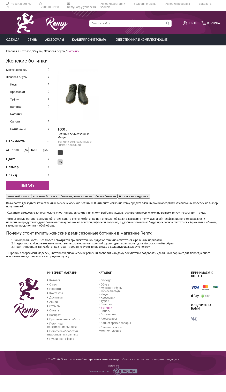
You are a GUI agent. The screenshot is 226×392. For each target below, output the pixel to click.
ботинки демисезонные (76, 196)
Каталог (25, 51)
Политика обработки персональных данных (62, 333)
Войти (190, 23)
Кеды (13, 84)
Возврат (55, 315)
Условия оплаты (145, 3)
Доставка (56, 297)
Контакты (56, 293)
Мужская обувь (16, 69)
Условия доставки (112, 3)
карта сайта (113, 366)
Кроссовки (17, 92)
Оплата (54, 310)
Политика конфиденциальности (62, 325)
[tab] (27, 141)
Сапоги (15, 121)
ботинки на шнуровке (133, 196)
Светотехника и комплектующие (141, 39)
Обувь (32, 39)
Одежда (12, 39)
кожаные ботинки (45, 196)
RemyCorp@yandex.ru (81, 5)
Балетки (16, 106)
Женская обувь (16, 77)
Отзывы (54, 306)
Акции (53, 301)
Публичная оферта (62, 338)
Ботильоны (18, 129)
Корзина (211, 23)
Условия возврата (177, 3)
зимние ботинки (19, 196)
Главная (11, 51)
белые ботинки (106, 196)
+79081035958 (49, 5)
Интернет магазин (62, 272)
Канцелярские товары (89, 39)
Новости (55, 288)
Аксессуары (54, 39)
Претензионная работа (64, 319)
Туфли (14, 99)
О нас (53, 284)
